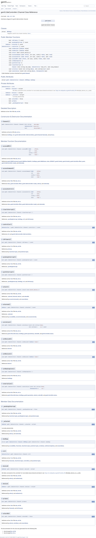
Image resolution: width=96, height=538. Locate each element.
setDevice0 (15, 48)
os (44, 69)
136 (11, 231)
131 (11, 246)
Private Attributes (84, 10)
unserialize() (24, 299)
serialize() (41, 446)
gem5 (2, 8)
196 (11, 181)
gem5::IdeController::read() (9, 163)
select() (39, 183)
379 (11, 375)
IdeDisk (8, 44)
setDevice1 (15, 50)
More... (29, 33)
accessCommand (16, 54)
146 (11, 360)
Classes (30, 5)
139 (11, 346)
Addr (23, 54)
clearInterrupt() (13, 251)
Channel (15, 8)
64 (10, 132)
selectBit (15, 99)
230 (11, 158)
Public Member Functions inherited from (15, 73)
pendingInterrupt (17, 42)
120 (11, 475)
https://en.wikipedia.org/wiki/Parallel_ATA (66, 90)
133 (11, 264)
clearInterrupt (16, 65)
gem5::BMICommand (13, 161)
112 (11, 458)
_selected (15, 94)
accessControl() (32, 317)
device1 (14, 92)
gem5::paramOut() (29, 333)
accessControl (16, 56)
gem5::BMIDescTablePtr (25, 161)
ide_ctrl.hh (10, 16)
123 (11, 431)
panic (83, 161)
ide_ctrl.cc (17, 132)
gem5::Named (26, 73)
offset (27, 54)
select (14, 52)
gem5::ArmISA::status (47, 333)
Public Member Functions (68, 10)
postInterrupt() (24, 251)
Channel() (18, 446)
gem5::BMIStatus (41, 161)
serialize (15, 69)
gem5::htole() (58, 161)
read (50, 54)
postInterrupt (16, 62)
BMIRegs (9, 31)
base (32, 69)
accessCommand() (14, 299)
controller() (27, 460)
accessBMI (15, 58)
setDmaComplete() (50, 446)
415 (11, 331)
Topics (16, 5)
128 (11, 413)
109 (10, 111)
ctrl (13, 86)
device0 (14, 88)
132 (11, 216)
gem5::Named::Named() (41, 135)
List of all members (92, 10)
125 (11, 520)
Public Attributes (77, 10)
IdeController (8, 8)
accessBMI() (12, 317)
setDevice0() (19, 478)
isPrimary (15, 40)
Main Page (3, 5)
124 (11, 278)
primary (14, 101)
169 (11, 293)
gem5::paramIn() (28, 395)
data (43, 54)
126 (11, 505)
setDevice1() (19, 493)
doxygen (23, 537)
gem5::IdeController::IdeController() (24, 135)
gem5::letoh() (66, 161)
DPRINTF (52, 161)
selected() (21, 163)
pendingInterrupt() (23, 416)
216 (11, 201)
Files (36, 5)
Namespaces (23, 5)
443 (11, 392)
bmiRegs (33, 80)
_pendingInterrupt (17, 103)
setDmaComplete (16, 60)
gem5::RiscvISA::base (13, 333)
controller (15, 46)
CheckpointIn (40, 71)
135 (11, 311)
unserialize (15, 71)
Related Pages (11, 5)
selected (14, 44)
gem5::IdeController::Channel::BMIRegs (18, 80)
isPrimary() (30, 219)
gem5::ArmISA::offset (76, 161)
